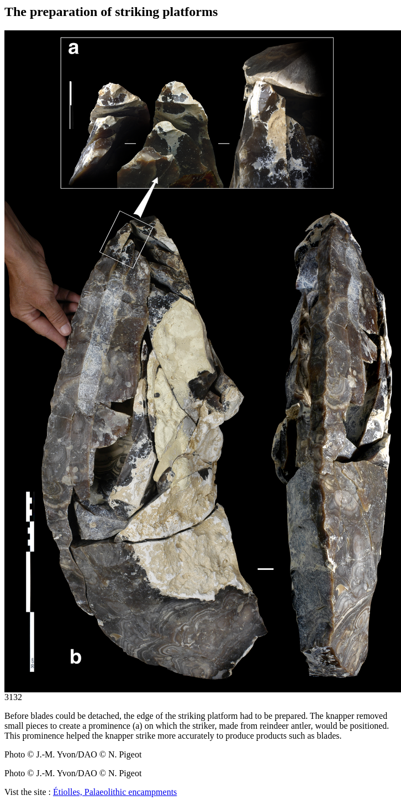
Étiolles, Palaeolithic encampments (115, 792)
